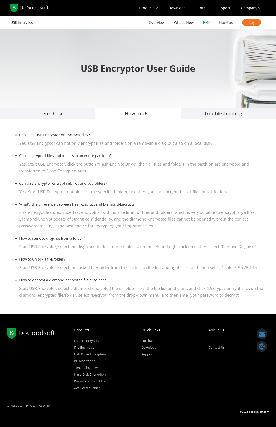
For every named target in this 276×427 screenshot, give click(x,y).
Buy (251, 22)
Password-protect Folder (92, 381)
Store (201, 7)
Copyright (45, 405)
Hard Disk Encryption (90, 374)
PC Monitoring (84, 361)
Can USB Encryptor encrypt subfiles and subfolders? (63, 183)
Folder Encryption (87, 341)
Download (177, 7)
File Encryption (85, 347)
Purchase (53, 113)
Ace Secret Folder (87, 388)
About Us (215, 341)
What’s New (184, 22)
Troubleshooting (223, 113)
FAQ (206, 22)
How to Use (138, 113)
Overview (156, 22)
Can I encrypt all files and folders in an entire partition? (65, 155)
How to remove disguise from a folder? (52, 238)
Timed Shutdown (87, 368)
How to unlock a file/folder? (42, 259)
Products (148, 7)
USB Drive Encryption (90, 354)
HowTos (226, 22)
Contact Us (217, 347)
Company (250, 7)
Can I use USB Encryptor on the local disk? (54, 134)
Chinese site (14, 405)
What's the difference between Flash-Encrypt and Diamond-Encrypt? (76, 204)
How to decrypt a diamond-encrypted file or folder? (62, 280)
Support (223, 7)
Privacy (30, 405)
